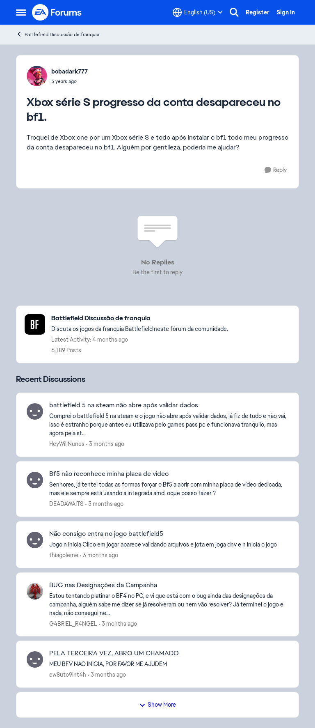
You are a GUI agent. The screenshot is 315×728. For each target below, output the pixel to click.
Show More (157, 704)
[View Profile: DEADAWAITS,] (35, 480)
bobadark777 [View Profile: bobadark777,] (69, 71)
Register (257, 12)
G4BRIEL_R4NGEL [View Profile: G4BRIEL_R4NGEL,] (73, 623)
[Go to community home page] (57, 12)
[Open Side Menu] (21, 12)
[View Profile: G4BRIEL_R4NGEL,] (35, 591)
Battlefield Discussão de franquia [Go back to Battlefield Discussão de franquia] (57, 34)
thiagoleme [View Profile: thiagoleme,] (63, 555)
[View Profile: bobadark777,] (37, 76)
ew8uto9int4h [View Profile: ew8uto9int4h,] (67, 674)
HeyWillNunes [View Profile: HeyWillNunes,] (66, 444)
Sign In (285, 12)
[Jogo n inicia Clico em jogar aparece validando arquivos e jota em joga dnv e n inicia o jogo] (168, 544)
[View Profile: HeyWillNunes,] (35, 411)
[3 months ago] (105, 444)
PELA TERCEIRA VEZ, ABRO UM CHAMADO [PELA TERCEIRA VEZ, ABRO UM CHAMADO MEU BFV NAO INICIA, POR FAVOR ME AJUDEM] (114, 653)
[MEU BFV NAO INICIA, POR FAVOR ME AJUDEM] (168, 664)
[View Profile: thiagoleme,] (35, 540)
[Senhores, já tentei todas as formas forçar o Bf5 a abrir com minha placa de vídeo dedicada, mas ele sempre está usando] (168, 489)
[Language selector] (197, 12)
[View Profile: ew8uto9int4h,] (35, 659)
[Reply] (275, 170)
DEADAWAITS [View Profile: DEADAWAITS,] (66, 504)
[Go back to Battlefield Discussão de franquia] (139, 318)
